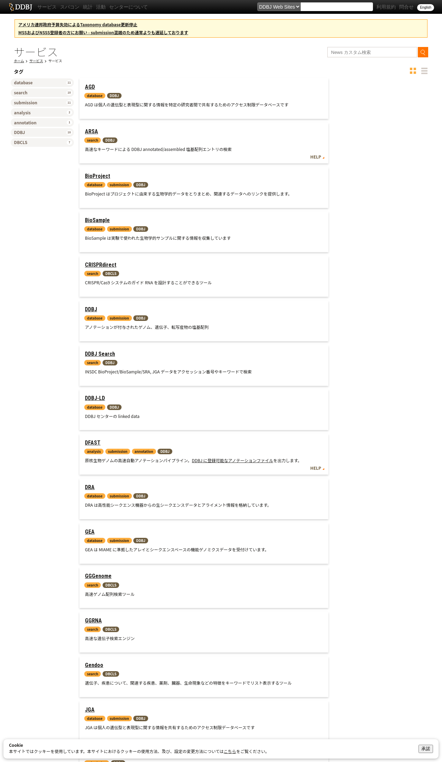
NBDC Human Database (348, 371)
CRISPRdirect (219, 146)
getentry (95, 537)
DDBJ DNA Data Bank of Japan (20, 7)
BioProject (334, 87)
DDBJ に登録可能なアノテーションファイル (370, 223)
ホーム (19, 60)
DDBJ (327, 146)
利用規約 (386, 7)
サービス (47, 7)
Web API (412, 515)
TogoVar (95, 478)
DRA (90, 259)
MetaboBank (218, 371)
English (425, 7)
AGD (90, 87)
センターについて (128, 7)
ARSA (210, 87)
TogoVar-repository (226, 478)
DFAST (329, 199)
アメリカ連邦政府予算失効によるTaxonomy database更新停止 (77, 24)
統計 (88, 7)
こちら (230, 751)
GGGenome (334, 259)
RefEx (210, 425)
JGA (326, 312)
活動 (101, 7)
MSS (90, 371)
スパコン (69, 7)
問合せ (406, 7)
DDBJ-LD (213, 199)
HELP (296, 124)
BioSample (97, 146)
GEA (208, 259)
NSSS (91, 425)
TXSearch (333, 425)
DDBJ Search (100, 199)
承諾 (425, 748)
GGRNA (93, 312)
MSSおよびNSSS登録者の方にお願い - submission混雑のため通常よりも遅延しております (103, 32)
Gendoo (212, 312)
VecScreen (334, 478)
